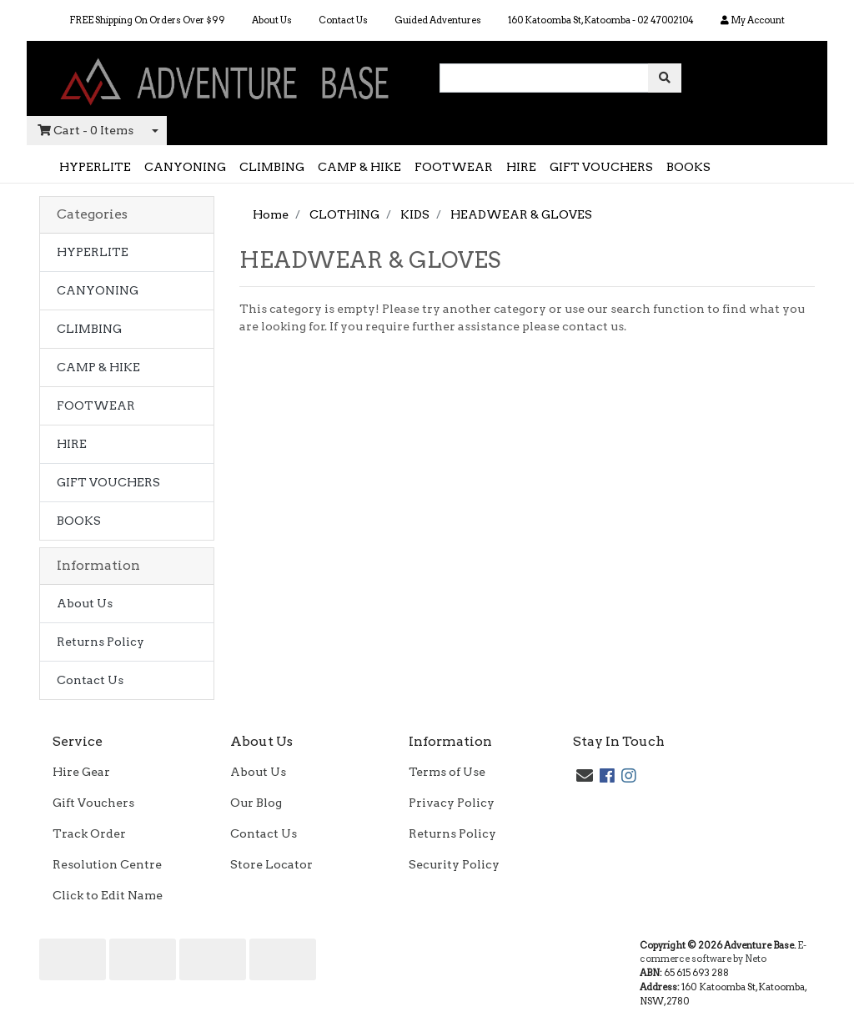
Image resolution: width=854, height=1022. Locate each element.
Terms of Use (447, 771)
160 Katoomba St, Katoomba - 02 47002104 (601, 20)
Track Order (89, 833)
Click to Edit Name (108, 895)
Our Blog (256, 802)
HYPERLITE (95, 167)
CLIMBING (271, 167)
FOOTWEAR (453, 167)
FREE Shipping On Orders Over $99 (147, 20)
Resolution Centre (107, 864)
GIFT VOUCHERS (601, 167)
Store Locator (271, 864)
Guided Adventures (437, 20)
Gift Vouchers (93, 802)
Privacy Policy (452, 802)
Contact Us (343, 20)
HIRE (521, 167)
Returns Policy (100, 641)
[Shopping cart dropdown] (155, 130)
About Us (272, 20)
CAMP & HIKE (359, 167)
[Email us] (584, 776)
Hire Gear (81, 771)
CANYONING (185, 167)
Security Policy (454, 864)
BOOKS (688, 167)
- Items (85, 130)
